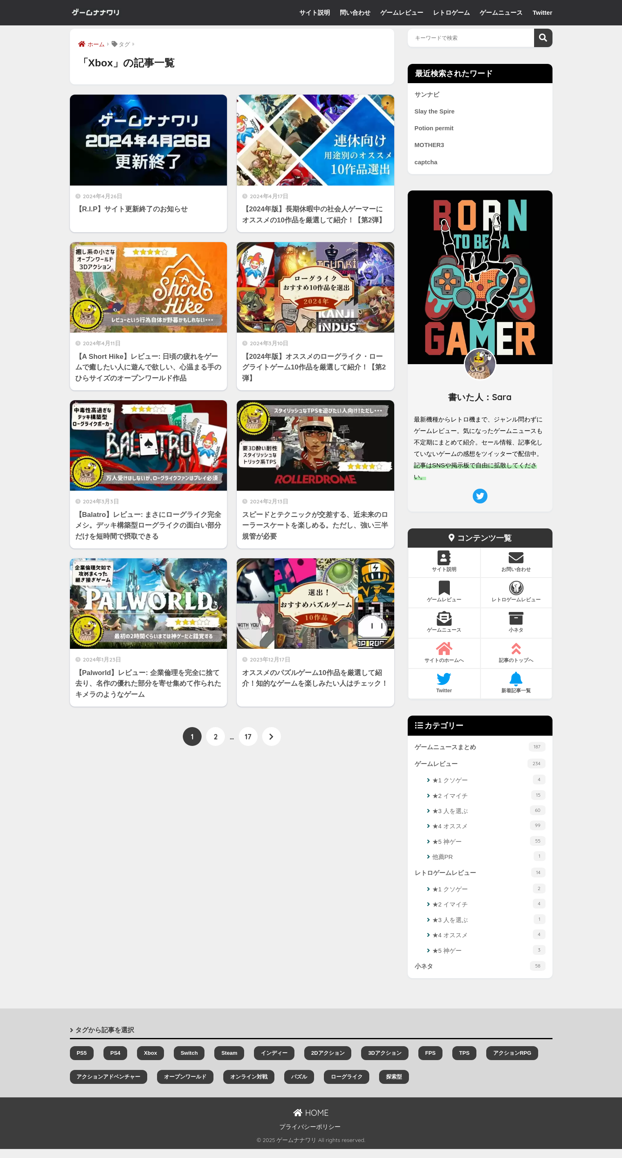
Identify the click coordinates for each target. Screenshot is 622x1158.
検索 (543, 38)
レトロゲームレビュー (480, 879)
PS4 (115, 1062)
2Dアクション (328, 1062)
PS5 (81, 1062)
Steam (229, 1062)
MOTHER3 (431, 148)
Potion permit (436, 130)
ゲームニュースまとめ (480, 752)
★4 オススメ (489, 833)
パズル (299, 1086)
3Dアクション (385, 1062)
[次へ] (271, 737)
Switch (189, 1062)
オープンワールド (185, 1086)
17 (248, 737)
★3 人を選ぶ (489, 817)
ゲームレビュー (480, 770)
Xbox (150, 1062)
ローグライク (347, 1086)
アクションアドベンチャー (108, 1086)
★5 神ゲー (489, 848)
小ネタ (480, 974)
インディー (274, 1062)
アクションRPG (512, 1062)
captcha (427, 166)
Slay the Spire (436, 113)
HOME (310, 1122)
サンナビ (428, 95)
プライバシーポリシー (310, 1136)
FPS (430, 1062)
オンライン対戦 (248, 1086)
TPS (464, 1062)
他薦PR (489, 863)
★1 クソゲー (489, 786)
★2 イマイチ (489, 802)
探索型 (394, 1086)
